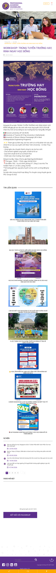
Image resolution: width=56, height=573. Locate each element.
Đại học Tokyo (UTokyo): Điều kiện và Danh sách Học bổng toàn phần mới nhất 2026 (28, 250)
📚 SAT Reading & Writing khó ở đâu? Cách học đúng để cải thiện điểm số (28, 433)
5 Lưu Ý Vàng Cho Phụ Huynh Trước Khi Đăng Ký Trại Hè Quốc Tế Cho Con (28, 341)
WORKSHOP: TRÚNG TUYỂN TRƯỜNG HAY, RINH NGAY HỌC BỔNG (23, 43)
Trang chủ (7, 42)
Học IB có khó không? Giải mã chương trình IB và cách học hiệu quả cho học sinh (28, 281)
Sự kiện (15, 42)
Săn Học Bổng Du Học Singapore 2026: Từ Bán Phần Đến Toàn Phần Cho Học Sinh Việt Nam (28, 220)
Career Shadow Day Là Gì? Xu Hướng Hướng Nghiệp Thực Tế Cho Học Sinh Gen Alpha (28, 402)
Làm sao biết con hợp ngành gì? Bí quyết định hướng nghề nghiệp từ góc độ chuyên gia (28, 311)
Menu (46, 3)
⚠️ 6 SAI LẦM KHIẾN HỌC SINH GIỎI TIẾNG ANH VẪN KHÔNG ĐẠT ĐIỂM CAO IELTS (28, 372)
